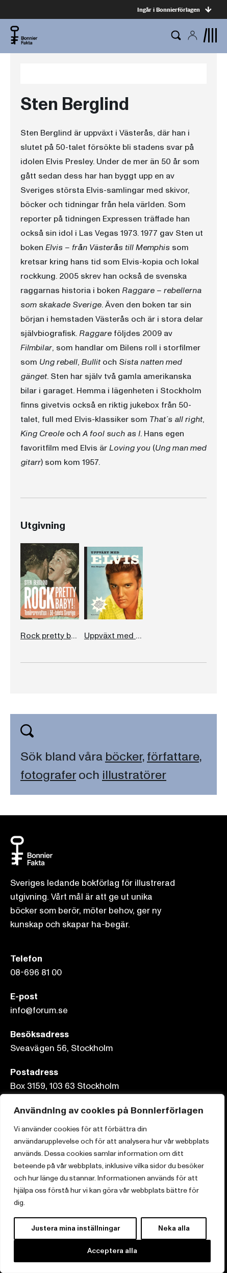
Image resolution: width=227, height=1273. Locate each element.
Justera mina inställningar (75, 1228)
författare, (174, 756)
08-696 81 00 (36, 972)
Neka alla (174, 1228)
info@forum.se (39, 1010)
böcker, (124, 756)
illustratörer (134, 775)
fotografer (48, 775)
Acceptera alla (112, 1251)
